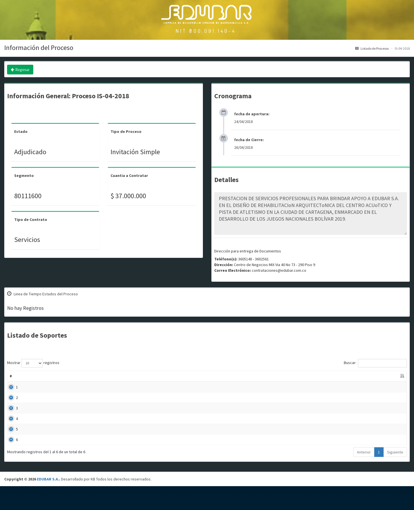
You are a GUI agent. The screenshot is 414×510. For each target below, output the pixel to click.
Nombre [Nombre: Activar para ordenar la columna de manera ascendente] (31, 376)
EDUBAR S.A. (48, 502)
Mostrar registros (33, 363)
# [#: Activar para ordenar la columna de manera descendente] (11, 376)
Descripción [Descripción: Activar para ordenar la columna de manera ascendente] (154, 376)
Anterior (364, 475)
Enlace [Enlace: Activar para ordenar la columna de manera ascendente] (366, 376)
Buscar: (375, 363)
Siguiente (395, 475)
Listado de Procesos (372, 48)
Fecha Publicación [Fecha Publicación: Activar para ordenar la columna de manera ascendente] (280, 376)
